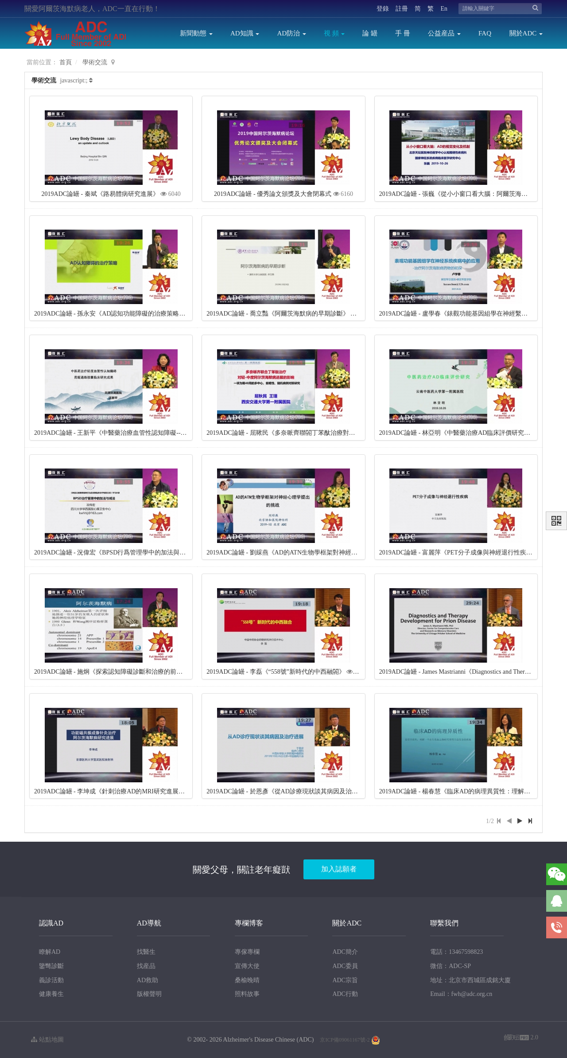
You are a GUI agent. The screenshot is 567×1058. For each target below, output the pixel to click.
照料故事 (247, 994)
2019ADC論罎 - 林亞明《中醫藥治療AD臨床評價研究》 (454, 432)
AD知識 (244, 33)
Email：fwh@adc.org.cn (461, 994)
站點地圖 (47, 1039)
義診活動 (51, 980)
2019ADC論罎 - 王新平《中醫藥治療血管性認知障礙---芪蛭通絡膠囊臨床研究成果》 (148, 432)
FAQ (484, 33)
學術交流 (94, 62)
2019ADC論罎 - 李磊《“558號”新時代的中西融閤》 (275, 671)
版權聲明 (149, 994)
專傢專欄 (247, 952)
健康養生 (51, 994)
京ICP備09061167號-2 (344, 1040)
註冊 (402, 8)
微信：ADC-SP (450, 966)
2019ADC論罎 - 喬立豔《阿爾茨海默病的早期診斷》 (277, 313)
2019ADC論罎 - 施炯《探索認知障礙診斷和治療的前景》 (111, 671)
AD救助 (147, 980)
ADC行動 (345, 994)
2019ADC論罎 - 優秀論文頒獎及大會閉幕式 (272, 194)
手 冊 (402, 33)
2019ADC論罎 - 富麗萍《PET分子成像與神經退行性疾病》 (459, 552)
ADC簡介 (345, 952)
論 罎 (369, 33)
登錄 (383, 8)
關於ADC (526, 33)
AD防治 (291, 33)
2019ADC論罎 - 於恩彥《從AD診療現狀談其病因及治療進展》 (291, 791)
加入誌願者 (339, 869)
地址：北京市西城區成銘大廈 (470, 980)
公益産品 (444, 33)
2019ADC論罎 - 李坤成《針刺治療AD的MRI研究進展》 (109, 791)
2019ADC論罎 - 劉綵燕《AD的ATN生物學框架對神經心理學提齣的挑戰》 (306, 552)
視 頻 (334, 33)
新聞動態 (196, 33)
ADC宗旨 (345, 980)
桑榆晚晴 (247, 980)
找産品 (146, 966)
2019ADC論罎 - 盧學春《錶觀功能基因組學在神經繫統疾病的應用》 (472, 313)
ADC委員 (345, 966)
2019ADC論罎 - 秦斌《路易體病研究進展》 (100, 194)
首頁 (65, 62)
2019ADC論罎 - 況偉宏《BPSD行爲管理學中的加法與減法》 (116, 552)
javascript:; (74, 80)
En (443, 8)
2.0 (521, 1038)
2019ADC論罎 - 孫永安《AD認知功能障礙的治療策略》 (109, 313)
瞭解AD (49, 952)
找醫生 (146, 952)
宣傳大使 (247, 966)
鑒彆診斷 (51, 966)
